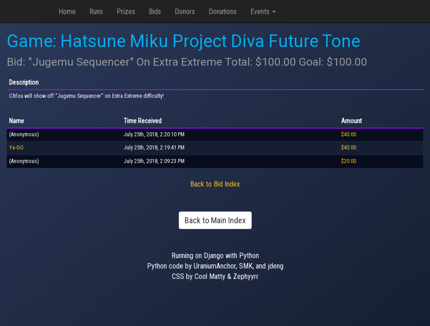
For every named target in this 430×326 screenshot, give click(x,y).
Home (67, 11)
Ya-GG (16, 147)
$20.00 (348, 161)
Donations (223, 11)
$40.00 (348, 134)
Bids (155, 11)
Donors (185, 11)
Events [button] (263, 11)
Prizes (126, 11)
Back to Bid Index (215, 184)
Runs (96, 11)
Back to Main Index (215, 220)
